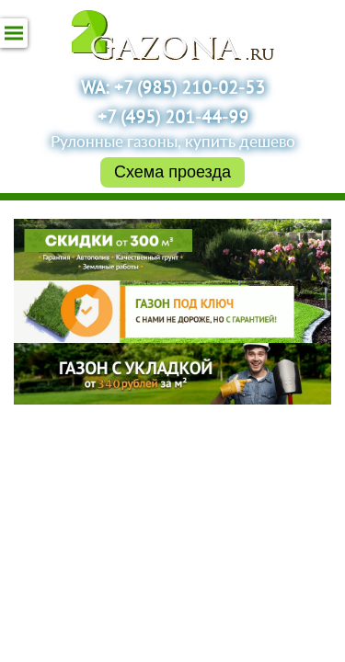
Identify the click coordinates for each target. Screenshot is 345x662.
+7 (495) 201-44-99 (173, 118)
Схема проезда (172, 172)
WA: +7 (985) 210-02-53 (173, 89)
